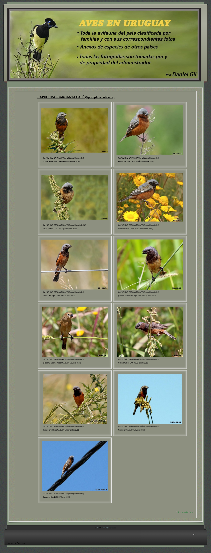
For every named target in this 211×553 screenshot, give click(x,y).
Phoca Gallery (185, 512)
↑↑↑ (194, 534)
